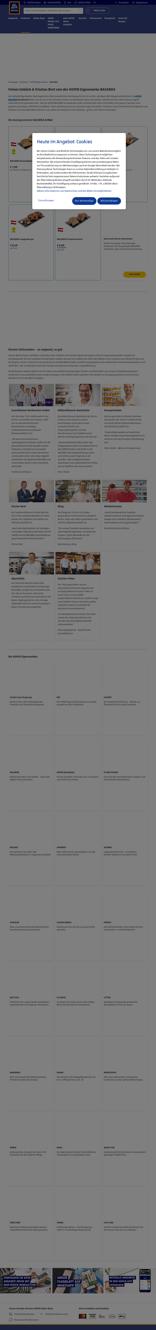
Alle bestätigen (109, 201)
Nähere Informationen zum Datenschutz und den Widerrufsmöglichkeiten (74, 191)
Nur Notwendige (84, 201)
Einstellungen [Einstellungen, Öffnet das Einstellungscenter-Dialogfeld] (46, 200)
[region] (79, 171)
